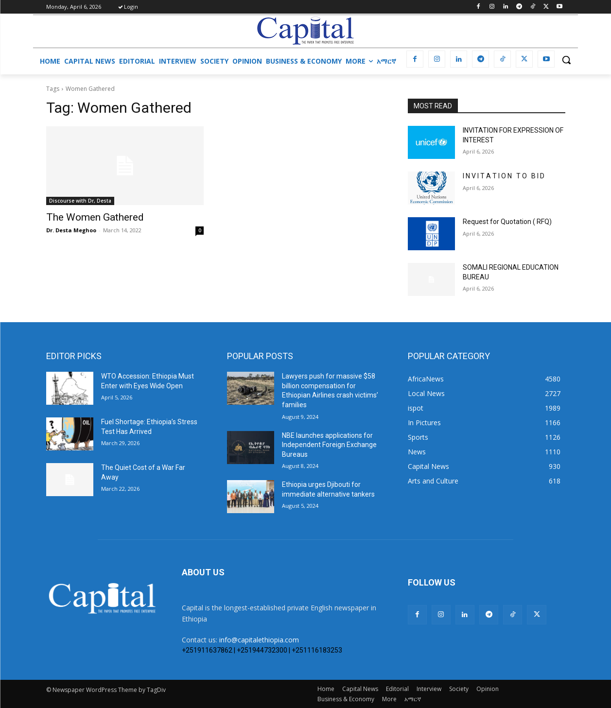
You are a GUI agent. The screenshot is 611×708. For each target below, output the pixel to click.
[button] (566, 59)
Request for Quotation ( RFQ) (507, 221)
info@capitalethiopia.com (259, 639)
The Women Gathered (95, 217)
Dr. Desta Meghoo (71, 230)
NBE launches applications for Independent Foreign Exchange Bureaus (329, 445)
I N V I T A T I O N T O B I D (503, 176)
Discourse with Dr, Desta (80, 200)
